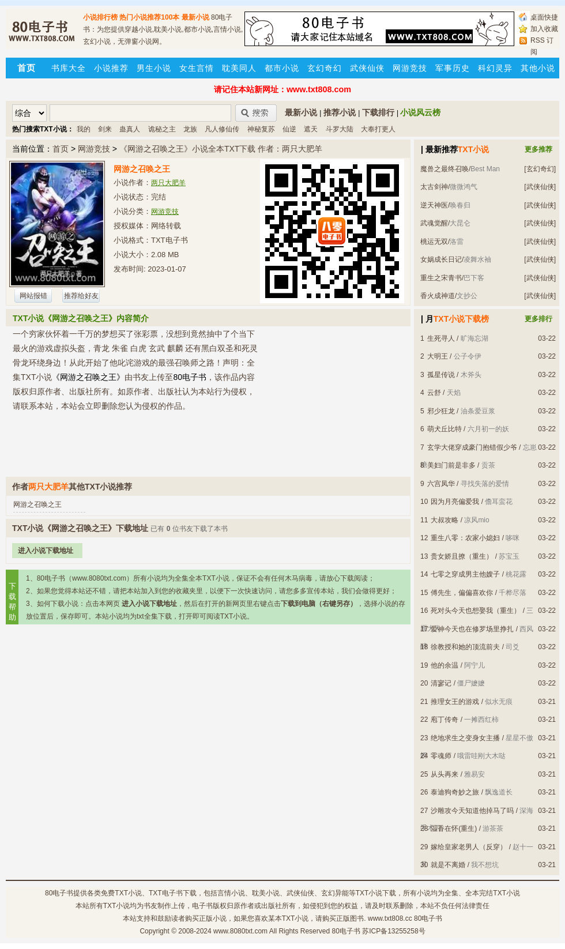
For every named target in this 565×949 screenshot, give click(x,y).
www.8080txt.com (240, 931)
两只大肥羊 (168, 183)
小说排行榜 (100, 17)
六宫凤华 (441, 484)
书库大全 (68, 68)
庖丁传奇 (444, 719)
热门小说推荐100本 (149, 17)
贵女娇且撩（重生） (462, 556)
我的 (84, 129)
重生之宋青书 (441, 278)
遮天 (311, 129)
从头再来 (444, 774)
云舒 (434, 393)
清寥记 (441, 683)
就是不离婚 (448, 865)
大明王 (437, 356)
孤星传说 (441, 375)
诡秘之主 (162, 129)
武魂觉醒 (434, 223)
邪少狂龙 (441, 411)
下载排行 (378, 112)
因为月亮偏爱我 (455, 502)
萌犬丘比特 (444, 429)
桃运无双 (434, 242)
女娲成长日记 (441, 259)
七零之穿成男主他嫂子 (465, 574)
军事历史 (452, 68)
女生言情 (196, 68)
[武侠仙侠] (540, 187)
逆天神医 (434, 205)
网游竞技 (410, 68)
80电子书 (59, 893)
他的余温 (444, 665)
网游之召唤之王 (37, 504)
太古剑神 (434, 187)
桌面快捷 (544, 17)
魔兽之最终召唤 (444, 169)
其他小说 (538, 68)
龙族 (190, 129)
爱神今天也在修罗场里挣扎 (472, 629)
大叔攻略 (444, 520)
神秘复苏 (261, 129)
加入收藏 (544, 29)
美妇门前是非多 (451, 465)
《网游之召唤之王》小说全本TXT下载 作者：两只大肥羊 (220, 148)
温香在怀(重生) (454, 828)
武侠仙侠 (367, 68)
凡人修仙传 (222, 129)
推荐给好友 (81, 296)
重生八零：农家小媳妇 (465, 538)
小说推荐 (111, 68)
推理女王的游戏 (455, 702)
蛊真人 (129, 129)
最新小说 (195, 17)
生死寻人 (441, 338)
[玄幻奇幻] (540, 169)
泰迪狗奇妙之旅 (455, 792)
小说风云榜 (420, 112)
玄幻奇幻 (324, 68)
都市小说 (282, 68)
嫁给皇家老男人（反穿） (469, 847)
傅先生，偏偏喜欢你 (462, 593)
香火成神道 (437, 296)
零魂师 (441, 756)
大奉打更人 (378, 129)
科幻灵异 (495, 68)
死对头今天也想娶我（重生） (476, 611)
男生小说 (154, 68)
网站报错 (33, 296)
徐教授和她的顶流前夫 (465, 647)
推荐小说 (339, 112)
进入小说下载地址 (45, 551)
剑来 (105, 129)
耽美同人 (239, 68)
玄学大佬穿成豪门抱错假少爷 (472, 447)
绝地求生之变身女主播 (465, 738)
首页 (60, 148)
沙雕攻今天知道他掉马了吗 (472, 811)
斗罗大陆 (339, 129)
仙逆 (289, 129)
